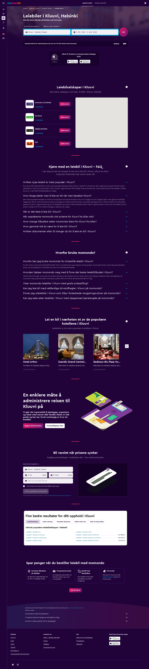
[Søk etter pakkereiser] (3, 22)
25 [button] (46, 71)
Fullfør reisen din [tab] (82, 516)
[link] (67, 99)
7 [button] (61, 56)
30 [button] (71, 71)
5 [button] (51, 56)
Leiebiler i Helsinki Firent (36, 535)
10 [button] (41, 61)
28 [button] (61, 71)
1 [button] (82, 51)
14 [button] (61, 61)
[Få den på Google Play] (119, 633)
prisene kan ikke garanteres (78, 602)
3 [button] (41, 56)
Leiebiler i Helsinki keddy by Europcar (90, 532)
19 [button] (51, 66)
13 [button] (56, 61)
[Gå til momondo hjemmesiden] (14, 3)
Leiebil (27, 8)
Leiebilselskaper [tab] (35, 516)
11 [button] (46, 61)
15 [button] (66, 61)
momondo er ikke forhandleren (79, 608)
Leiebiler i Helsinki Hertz (86, 527)
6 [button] (56, 56)
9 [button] (71, 56)
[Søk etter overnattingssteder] (3, 14)
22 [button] (66, 66)
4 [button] (46, 56)
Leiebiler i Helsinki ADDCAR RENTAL (90, 530)
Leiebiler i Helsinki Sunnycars (38, 530)
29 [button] (66, 71)
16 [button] (71, 61)
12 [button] (51, 61)
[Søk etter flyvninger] (3, 9)
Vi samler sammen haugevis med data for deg (79, 612)
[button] (3, 3)
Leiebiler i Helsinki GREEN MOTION (89, 535)
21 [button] (61, 66)
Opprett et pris (110, 572)
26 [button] (51, 71)
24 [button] (41, 71)
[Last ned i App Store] (119, 638)
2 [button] (71, 51)
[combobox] (34, 26)
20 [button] (56, 66)
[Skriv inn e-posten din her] (52, 475)
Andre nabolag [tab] (50, 516)
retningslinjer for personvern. (65, 490)
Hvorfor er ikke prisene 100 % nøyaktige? (79, 616)
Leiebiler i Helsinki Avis (36, 527)
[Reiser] (3, 28)
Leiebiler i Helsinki (49, 8)
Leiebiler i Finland (37, 8)
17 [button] (41, 66)
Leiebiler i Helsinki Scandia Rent (39, 532)
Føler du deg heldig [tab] (99, 516)
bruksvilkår (52, 490)
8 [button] (66, 56)
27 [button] (56, 71)
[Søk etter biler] (3, 18)
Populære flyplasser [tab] (66, 516)
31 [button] (41, 76)
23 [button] (71, 66)
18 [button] (46, 66)
